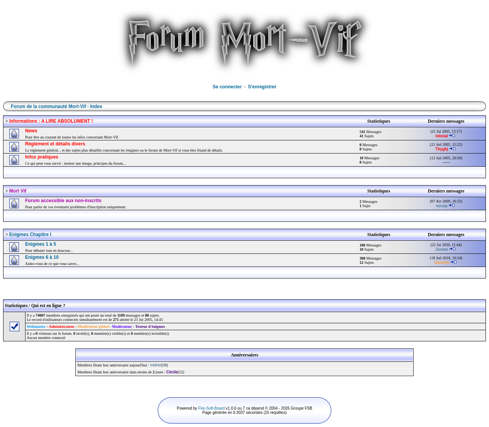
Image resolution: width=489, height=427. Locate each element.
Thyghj (441, 149)
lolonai (442, 136)
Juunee (441, 249)
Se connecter (227, 86)
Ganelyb (441, 262)
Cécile (171, 372)
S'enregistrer (262, 86)
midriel (155, 365)
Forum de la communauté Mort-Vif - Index (56, 106)
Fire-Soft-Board (211, 408)
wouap (441, 206)
